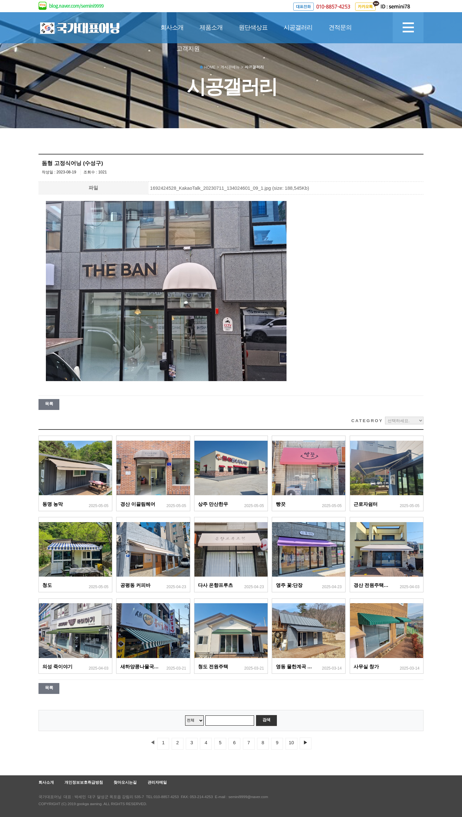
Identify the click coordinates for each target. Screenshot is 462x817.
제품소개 (211, 27)
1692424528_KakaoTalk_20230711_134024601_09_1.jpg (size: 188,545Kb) (229, 188)
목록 (49, 403)
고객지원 (188, 48)
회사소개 (172, 27)
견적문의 (340, 27)
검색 (266, 719)
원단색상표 (253, 27)
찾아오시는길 (125, 782)
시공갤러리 (298, 27)
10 (291, 742)
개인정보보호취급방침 (83, 782)
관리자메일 (157, 782)
